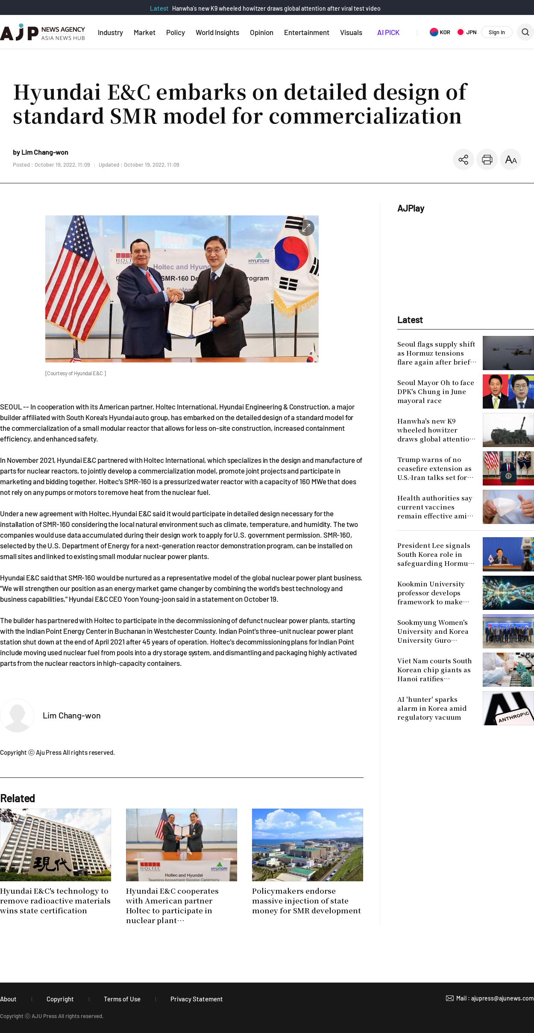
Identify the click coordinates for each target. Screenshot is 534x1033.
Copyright (60, 999)
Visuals (351, 32)
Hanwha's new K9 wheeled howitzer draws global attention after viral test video (276, 8)
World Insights (217, 32)
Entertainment (306, 32)
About (8, 999)
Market (145, 32)
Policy (175, 32)
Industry (110, 32)
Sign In (497, 32)
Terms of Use (122, 999)
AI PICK (388, 32)
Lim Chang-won (72, 715)
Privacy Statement (196, 999)
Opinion (261, 32)
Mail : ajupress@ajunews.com (495, 998)
